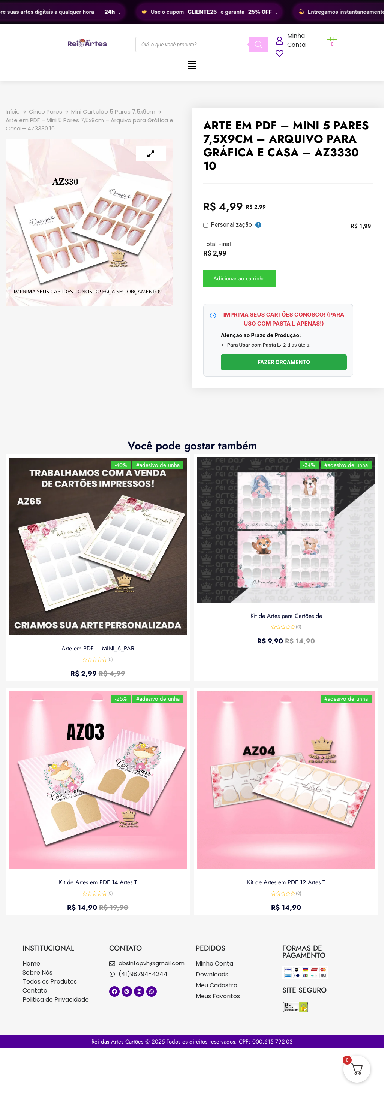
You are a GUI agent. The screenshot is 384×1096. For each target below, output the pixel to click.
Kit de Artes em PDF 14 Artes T (98, 881)
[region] (192, 12)
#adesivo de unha (157, 466)
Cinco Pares (45, 111)
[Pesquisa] (258, 44)
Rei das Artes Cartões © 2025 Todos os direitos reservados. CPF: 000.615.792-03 (192, 1042)
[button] (192, 65)
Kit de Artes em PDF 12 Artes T (286, 881)
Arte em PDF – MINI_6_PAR (98, 647)
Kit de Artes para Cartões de (286, 615)
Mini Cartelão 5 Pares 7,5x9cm (113, 111)
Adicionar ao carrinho (239, 278)
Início (13, 111)
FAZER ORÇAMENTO (284, 362)
